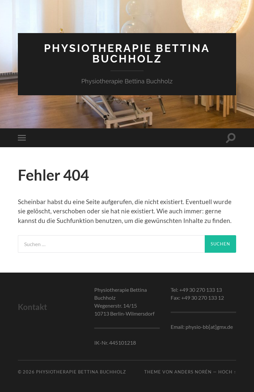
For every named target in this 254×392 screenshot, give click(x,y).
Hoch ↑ (227, 371)
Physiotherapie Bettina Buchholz (127, 53)
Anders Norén (193, 371)
